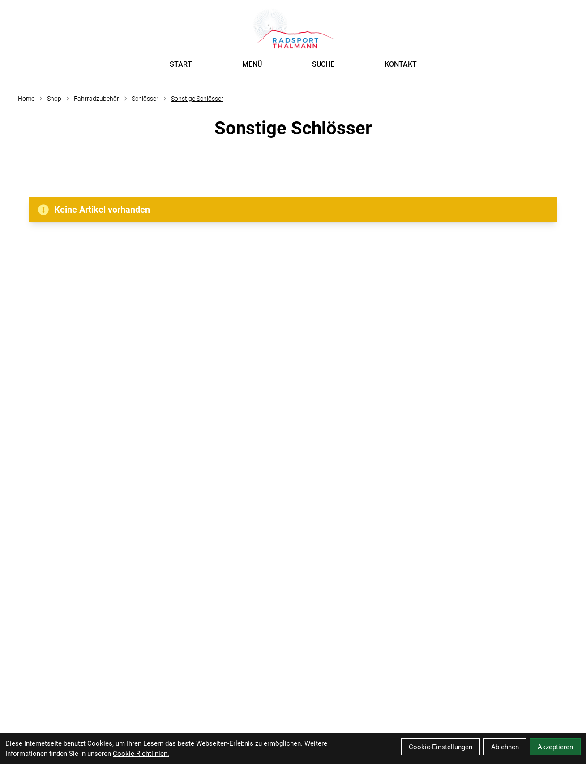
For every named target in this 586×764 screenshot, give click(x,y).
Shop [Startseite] (54, 98)
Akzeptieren (555, 747)
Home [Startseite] (26, 98)
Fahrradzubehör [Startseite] (96, 98)
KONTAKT (401, 64)
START (181, 64)
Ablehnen (505, 747)
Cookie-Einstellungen (440, 747)
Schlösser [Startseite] (145, 98)
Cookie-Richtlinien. (141, 754)
